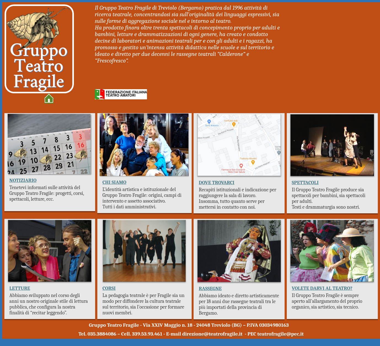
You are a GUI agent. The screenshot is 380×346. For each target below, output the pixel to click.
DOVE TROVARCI (216, 183)
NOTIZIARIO (22, 180)
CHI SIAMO (114, 182)
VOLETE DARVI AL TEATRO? (322, 288)
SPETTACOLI (305, 183)
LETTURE (19, 288)
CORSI (109, 288)
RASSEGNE (210, 288)
